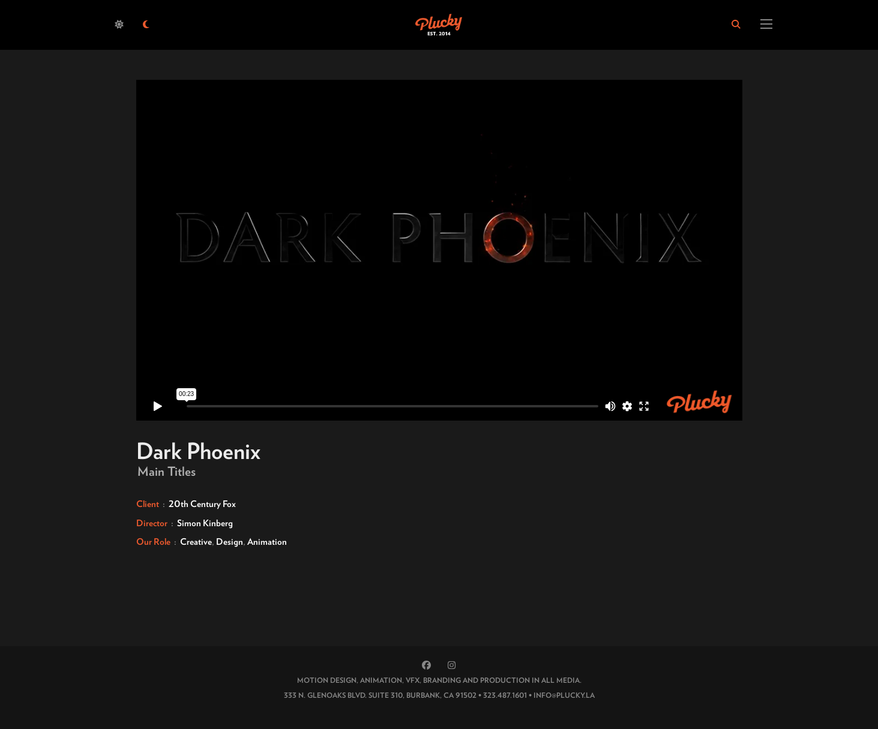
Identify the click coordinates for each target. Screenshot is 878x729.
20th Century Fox (202, 504)
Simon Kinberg (205, 523)
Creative (196, 541)
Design (229, 541)
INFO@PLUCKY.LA (564, 695)
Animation (267, 541)
